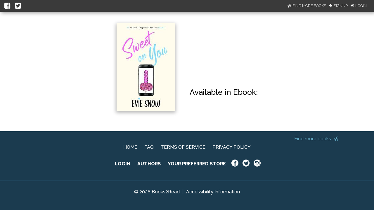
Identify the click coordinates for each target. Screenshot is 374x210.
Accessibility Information (213, 192)
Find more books (316, 138)
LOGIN (122, 164)
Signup (338, 6)
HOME (130, 147)
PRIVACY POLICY (231, 147)
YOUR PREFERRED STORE (197, 164)
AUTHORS (149, 164)
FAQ (149, 147)
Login (359, 6)
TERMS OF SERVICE (183, 147)
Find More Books (306, 6)
